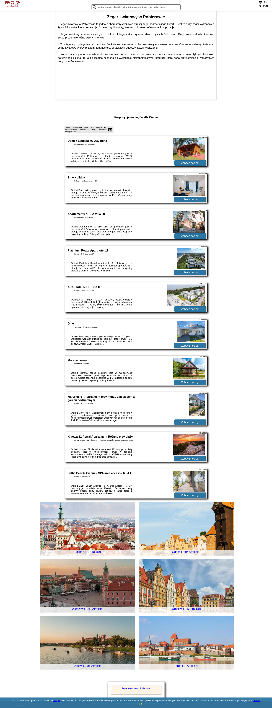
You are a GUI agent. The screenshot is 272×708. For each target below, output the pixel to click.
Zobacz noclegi (190, 162)
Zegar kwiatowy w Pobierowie (136, 688)
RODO (256, 700)
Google (56, 700)
